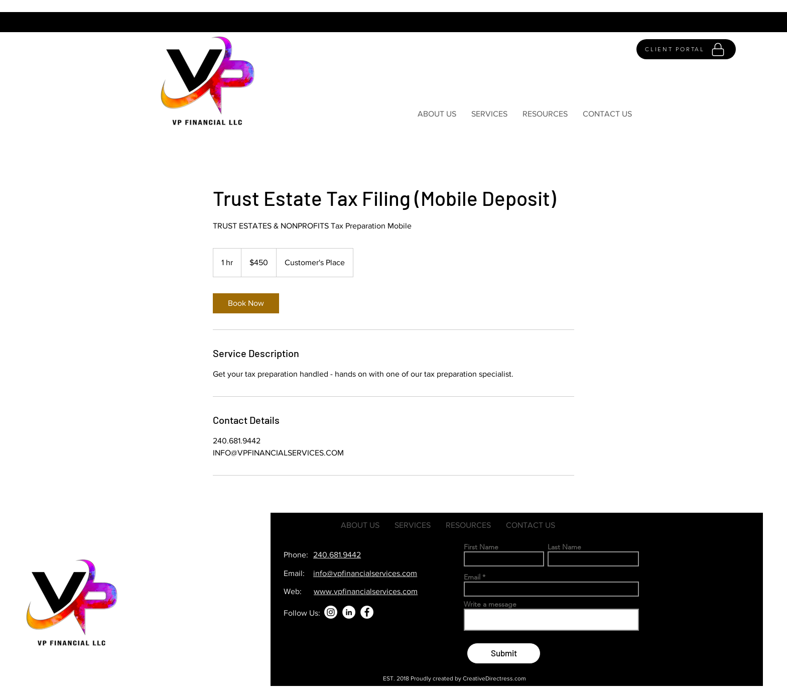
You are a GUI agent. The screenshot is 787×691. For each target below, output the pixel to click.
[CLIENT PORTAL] (686, 49)
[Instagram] (330, 612)
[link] (246, 303)
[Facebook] (366, 612)
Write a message (490, 604)
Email (472, 577)
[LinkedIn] (348, 612)
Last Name (564, 546)
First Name (481, 546)
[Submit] (504, 653)
